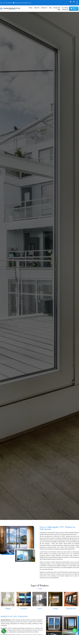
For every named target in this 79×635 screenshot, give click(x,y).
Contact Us (65, 9)
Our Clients (65, 8)
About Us (36, 8)
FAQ (50, 8)
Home (31, 8)
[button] (74, 630)
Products (44, 8)
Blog (59, 9)
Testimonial (56, 8)
